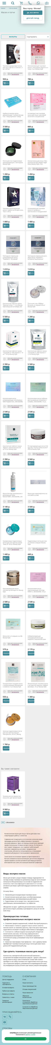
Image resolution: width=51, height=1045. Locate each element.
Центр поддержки (8, 979)
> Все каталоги (10, 822)
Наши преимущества (29, 986)
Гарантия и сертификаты (6, 983)
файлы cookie (30, 1034)
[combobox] (38, 37)
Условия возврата (8, 987)
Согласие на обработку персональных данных (30, 1007)
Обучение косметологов (27, 996)
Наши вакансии (28, 992)
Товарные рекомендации (7, 1001)
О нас (24, 979)
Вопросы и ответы (8, 994)
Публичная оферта (8, 991)
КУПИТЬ (6, 83)
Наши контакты (28, 983)
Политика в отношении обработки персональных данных (30, 1002)
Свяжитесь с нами (8, 997)
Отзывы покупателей (29, 989)
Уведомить (6, 653)
